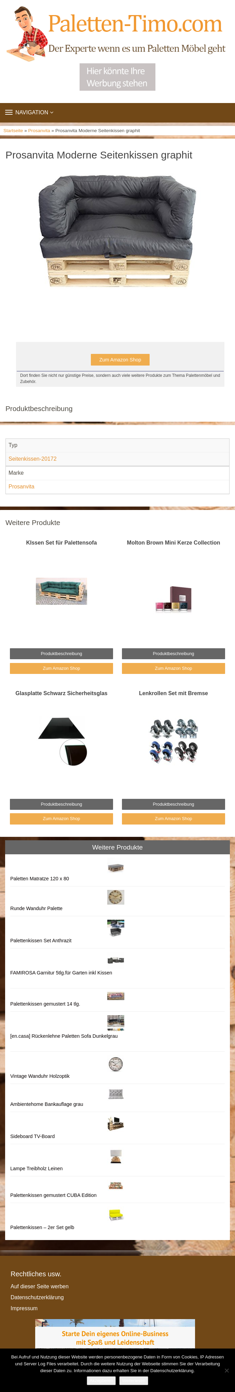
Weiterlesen (133, 1380)
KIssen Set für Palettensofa (61, 543)
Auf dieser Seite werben (40, 1286)
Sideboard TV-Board (32, 1136)
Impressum (24, 1308)
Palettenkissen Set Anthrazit (40, 940)
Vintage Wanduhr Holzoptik (40, 1076)
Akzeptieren (101, 1380)
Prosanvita (39, 130)
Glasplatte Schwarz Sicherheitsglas (61, 693)
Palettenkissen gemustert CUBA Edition (53, 1195)
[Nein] (226, 1370)
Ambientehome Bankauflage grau (46, 1104)
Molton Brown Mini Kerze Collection (173, 543)
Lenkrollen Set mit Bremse (173, 693)
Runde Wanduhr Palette (36, 908)
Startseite (13, 130)
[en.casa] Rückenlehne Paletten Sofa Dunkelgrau (64, 1036)
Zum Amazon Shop (120, 359)
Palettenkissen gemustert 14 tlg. (45, 1004)
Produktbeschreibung (61, 653)
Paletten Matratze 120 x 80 (39, 878)
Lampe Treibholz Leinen (36, 1168)
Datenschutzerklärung (37, 1297)
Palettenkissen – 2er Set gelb (42, 1227)
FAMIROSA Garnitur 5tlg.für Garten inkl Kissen (61, 972)
